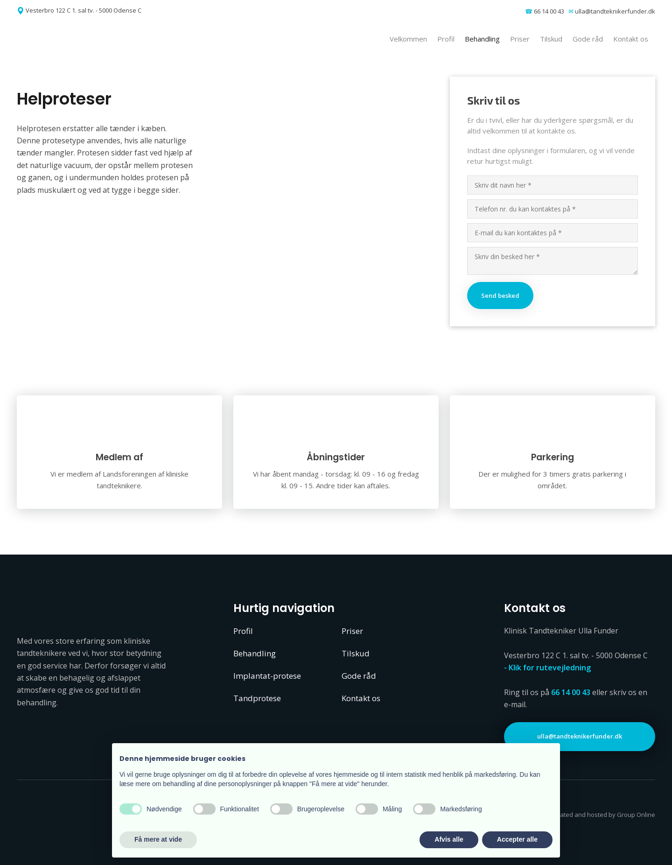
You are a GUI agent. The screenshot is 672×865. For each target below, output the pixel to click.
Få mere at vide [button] (158, 839)
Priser (520, 38)
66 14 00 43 (549, 11)
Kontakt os (630, 38)
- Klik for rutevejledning (547, 667)
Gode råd (588, 38)
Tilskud (551, 38)
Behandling (482, 38)
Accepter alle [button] (517, 839)
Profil (446, 38)
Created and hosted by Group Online (602, 814)
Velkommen (408, 38)
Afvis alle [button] (448, 839)
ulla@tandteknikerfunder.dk (615, 11)
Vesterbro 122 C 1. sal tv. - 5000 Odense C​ (83, 10)
